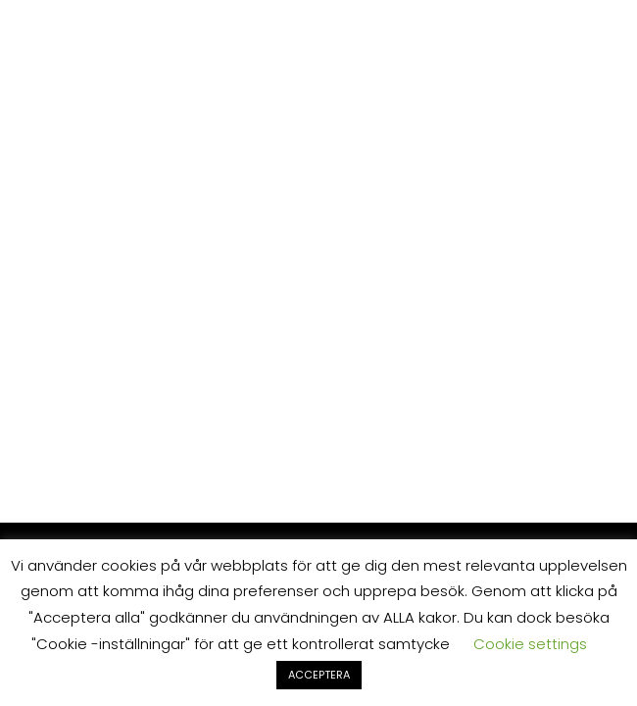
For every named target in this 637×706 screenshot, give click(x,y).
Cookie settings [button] (530, 643)
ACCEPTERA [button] (319, 674)
